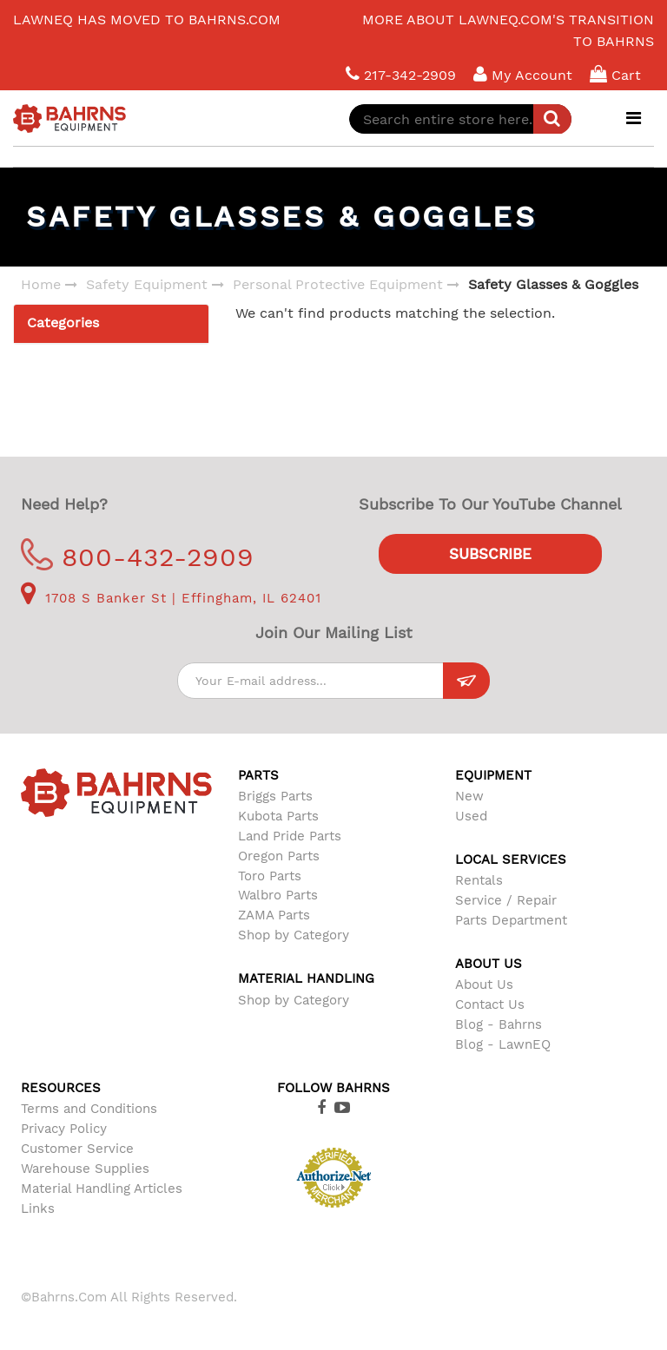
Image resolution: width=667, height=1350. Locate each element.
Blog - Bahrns (498, 1024)
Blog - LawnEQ (503, 1044)
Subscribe (490, 554)
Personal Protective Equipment (338, 284)
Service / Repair (506, 900)
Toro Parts (269, 876)
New (469, 796)
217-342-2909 (401, 74)
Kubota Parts (278, 816)
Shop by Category (293, 935)
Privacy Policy (64, 1128)
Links (38, 1208)
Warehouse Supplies (85, 1168)
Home (41, 284)
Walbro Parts (278, 895)
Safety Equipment (147, 284)
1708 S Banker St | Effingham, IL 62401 (171, 598)
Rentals (479, 880)
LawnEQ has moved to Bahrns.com (147, 19)
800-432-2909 (137, 557)
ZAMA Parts (274, 915)
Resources (61, 1088)
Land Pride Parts (289, 836)
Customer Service (77, 1148)
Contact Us (490, 1004)
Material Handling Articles (101, 1188)
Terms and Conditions (89, 1108)
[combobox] (460, 119)
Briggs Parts (275, 796)
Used (471, 816)
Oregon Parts (279, 856)
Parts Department (511, 920)
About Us (484, 984)
